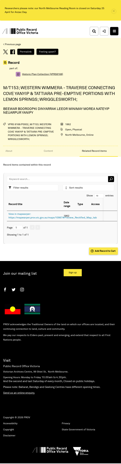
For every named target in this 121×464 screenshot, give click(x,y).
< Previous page (12, 44)
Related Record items (94, 151)
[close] (113, 11)
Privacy (66, 423)
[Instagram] (22, 290)
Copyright (8, 429)
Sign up (73, 272)
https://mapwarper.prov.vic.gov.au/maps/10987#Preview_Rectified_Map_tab (53, 217)
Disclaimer (9, 435)
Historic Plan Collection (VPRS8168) (42, 74)
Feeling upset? (47, 51)
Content (48, 151)
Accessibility (10, 423)
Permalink (26, 51)
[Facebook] (5, 290)
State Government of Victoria (78, 429)
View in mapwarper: (20, 214)
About (9, 151)
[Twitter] (13, 290)
